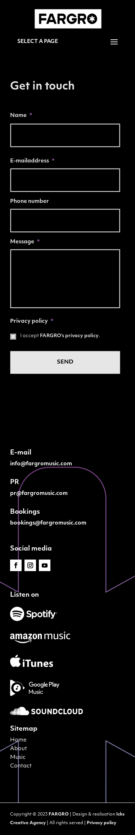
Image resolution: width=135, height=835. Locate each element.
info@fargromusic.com (41, 464)
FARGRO (59, 814)
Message (25, 242)
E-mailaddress (32, 161)
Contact (21, 766)
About (18, 749)
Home (18, 740)
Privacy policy (31, 321)
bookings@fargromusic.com (48, 523)
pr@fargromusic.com (39, 493)
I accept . (60, 336)
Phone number (29, 201)
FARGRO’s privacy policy (69, 336)
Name (21, 115)
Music (18, 757)
